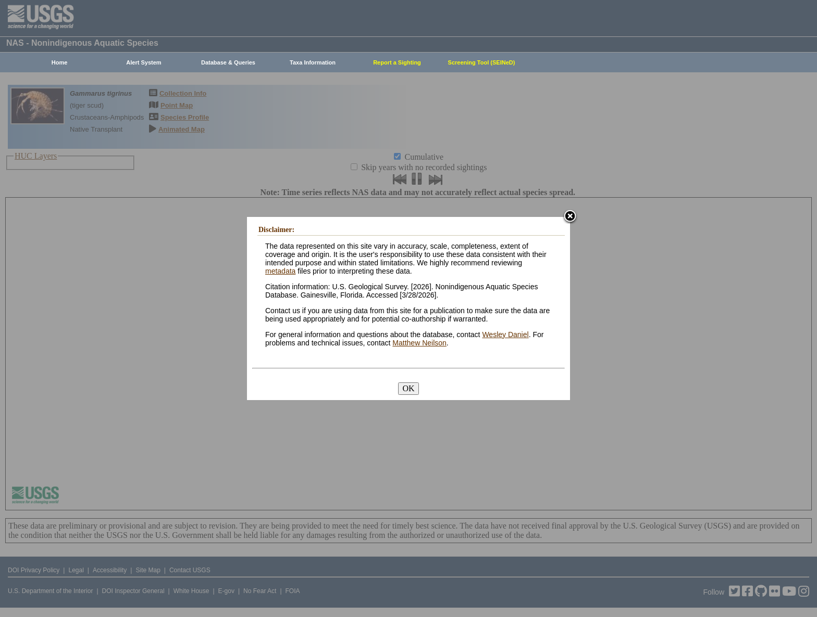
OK (408, 388)
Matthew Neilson (419, 343)
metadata (280, 271)
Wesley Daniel (505, 334)
